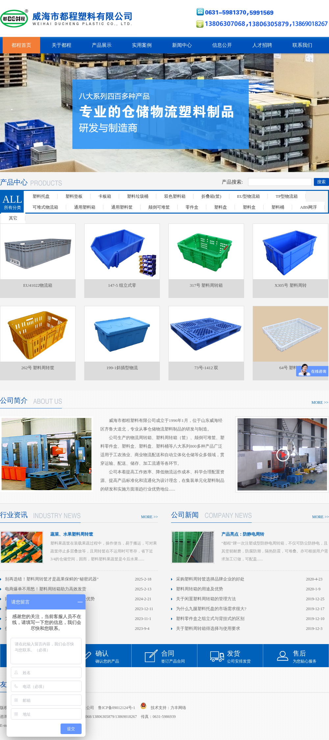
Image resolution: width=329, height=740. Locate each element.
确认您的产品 (113, 656)
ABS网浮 (308, 207)
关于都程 (61, 45)
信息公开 (222, 45)
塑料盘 (220, 207)
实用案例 (142, 45)
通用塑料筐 (122, 207)
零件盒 (192, 207)
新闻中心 (182, 45)
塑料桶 (277, 207)
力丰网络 (178, 707)
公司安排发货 (245, 656)
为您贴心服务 (311, 656)
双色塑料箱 (175, 196)
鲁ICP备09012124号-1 (116, 707)
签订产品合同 (179, 656)
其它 (13, 218)
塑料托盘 (41, 196)
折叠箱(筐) (211, 196)
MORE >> (320, 402)
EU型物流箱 (248, 196)
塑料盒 (249, 207)
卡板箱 (104, 196)
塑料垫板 (74, 196)
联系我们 (302, 45)
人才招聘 (262, 45)
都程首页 (21, 45)
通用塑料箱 (84, 207)
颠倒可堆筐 (159, 207)
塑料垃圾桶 (137, 196)
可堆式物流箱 (45, 207)
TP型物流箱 (287, 196)
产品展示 (102, 45)
